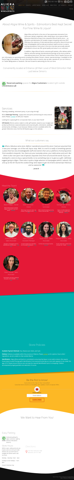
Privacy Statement (62, 476)
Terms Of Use (55, 476)
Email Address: (37, 392)
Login (61, 477)
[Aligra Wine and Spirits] (7, 7)
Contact (13, 116)
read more (13, 210)
